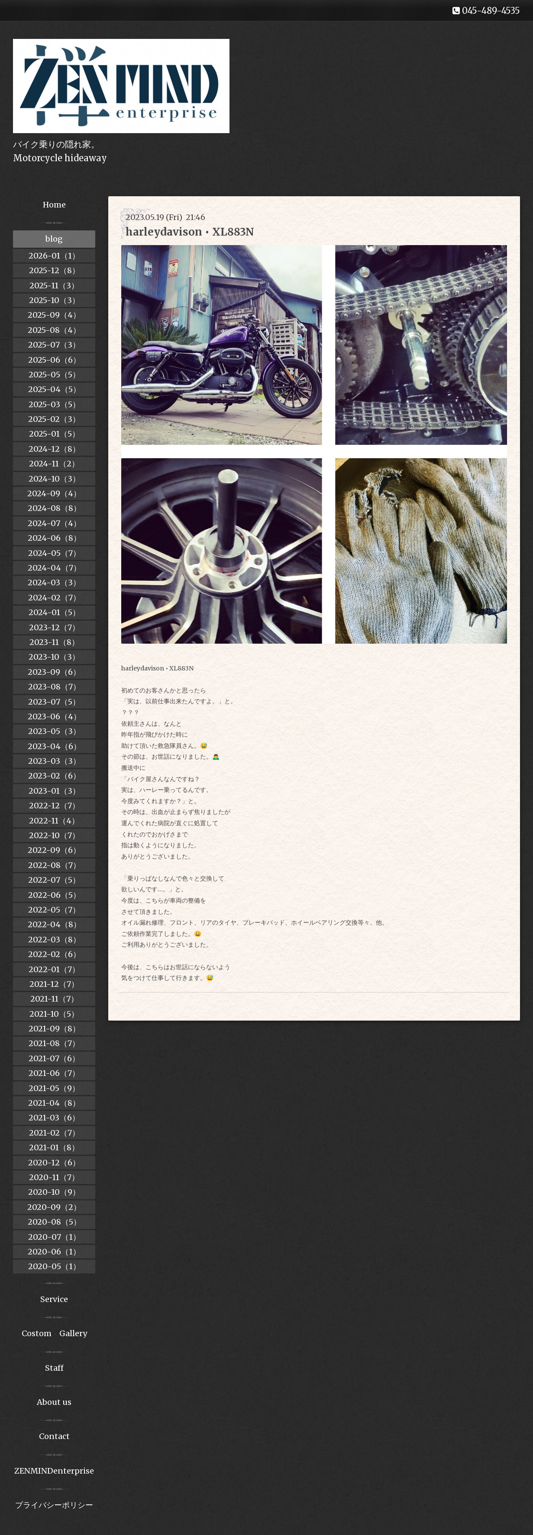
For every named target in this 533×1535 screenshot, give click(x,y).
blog (54, 239)
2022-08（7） (54, 865)
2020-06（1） (54, 1252)
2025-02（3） (54, 419)
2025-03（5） (54, 404)
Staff (54, 1368)
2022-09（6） (54, 850)
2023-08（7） (54, 687)
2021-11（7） (54, 999)
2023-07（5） (54, 702)
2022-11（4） (54, 821)
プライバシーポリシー (54, 1505)
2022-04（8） (54, 924)
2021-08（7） (54, 1043)
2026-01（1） (54, 256)
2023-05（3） (54, 731)
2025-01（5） (54, 434)
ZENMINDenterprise (54, 1471)
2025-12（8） (54, 270)
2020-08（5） (54, 1222)
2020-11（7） (54, 1177)
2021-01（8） (54, 1147)
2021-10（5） (54, 1014)
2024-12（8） (54, 449)
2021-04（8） (54, 1103)
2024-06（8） (54, 538)
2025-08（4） (54, 330)
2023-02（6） (54, 776)
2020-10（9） (54, 1192)
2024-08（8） (54, 508)
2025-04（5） (54, 389)
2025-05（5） (54, 375)
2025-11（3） (54, 285)
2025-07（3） (54, 345)
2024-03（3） (54, 582)
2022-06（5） (54, 895)
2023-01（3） (54, 791)
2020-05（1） (54, 1266)
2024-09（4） (54, 493)
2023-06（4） (54, 716)
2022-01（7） (54, 969)
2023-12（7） (54, 627)
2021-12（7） (54, 984)
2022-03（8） (54, 940)
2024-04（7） (54, 568)
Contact (54, 1436)
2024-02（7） (54, 598)
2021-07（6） (54, 1058)
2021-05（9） (54, 1088)
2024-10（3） (54, 479)
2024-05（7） (54, 553)
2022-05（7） (54, 910)
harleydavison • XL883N (190, 232)
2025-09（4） (54, 315)
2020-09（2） (54, 1207)
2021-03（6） (54, 1118)
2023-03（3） (54, 761)
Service (54, 1299)
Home (54, 205)
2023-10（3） (54, 657)
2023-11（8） (54, 642)
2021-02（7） (54, 1133)
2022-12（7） (54, 806)
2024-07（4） (54, 523)
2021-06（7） (54, 1073)
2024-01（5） (54, 612)
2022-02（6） (54, 954)
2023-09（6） (54, 672)
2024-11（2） (54, 464)
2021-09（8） (54, 1029)
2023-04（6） (54, 746)
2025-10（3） (54, 300)
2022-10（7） (54, 835)
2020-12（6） (54, 1163)
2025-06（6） (54, 360)
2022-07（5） (54, 880)
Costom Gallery (54, 1333)
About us (54, 1402)
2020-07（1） (54, 1237)
